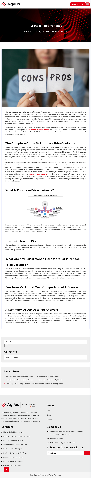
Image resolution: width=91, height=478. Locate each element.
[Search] (6, 345)
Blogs (49, 415)
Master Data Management (13, 432)
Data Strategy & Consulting (13, 461)
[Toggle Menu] (87, 4)
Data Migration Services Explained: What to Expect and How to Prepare (32, 376)
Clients (49, 419)
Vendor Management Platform (15, 445)
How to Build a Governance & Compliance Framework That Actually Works (34, 380)
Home (26, 31)
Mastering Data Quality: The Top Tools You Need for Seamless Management (34, 384)
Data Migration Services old (13, 440)
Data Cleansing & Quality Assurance (16, 436)
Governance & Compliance (13, 457)
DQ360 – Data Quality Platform (15, 453)
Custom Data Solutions (12, 466)
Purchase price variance (38, 129)
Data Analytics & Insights (12, 449)
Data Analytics (38, 31)
